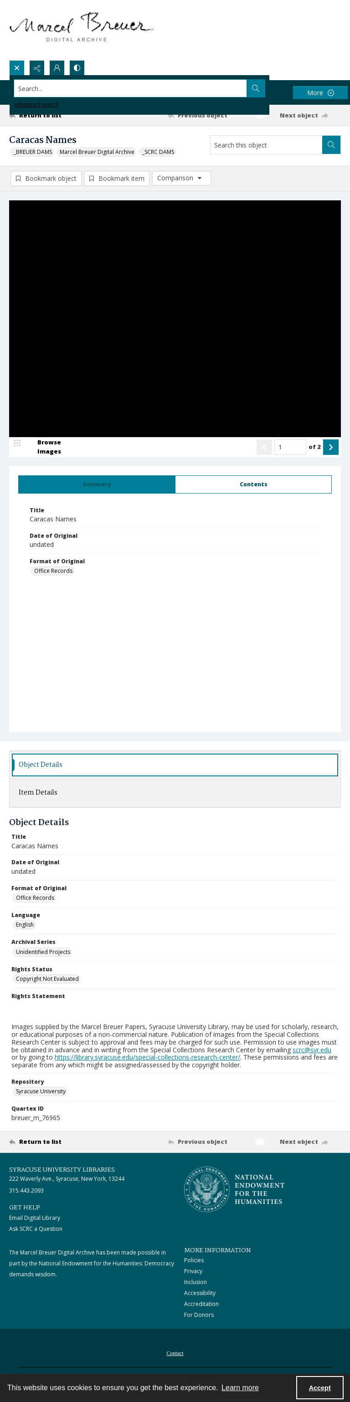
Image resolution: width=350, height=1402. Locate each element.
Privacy (193, 1271)
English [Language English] (25, 925)
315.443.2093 (26, 1191)
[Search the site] (141, 88)
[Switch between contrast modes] (77, 68)
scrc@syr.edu (312, 1049)
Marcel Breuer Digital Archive (97, 152)
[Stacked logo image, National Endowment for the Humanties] (234, 1189)
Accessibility (200, 1293)
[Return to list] (52, 115)
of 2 (315, 447)
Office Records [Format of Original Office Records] (53, 571)
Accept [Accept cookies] (320, 1388)
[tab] (97, 484)
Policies (194, 1260)
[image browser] (43, 447)
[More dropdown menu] (320, 92)
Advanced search (36, 104)
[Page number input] (290, 447)
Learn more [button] (240, 1388)
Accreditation (201, 1304)
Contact (174, 1354)
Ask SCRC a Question (35, 1229)
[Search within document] (331, 145)
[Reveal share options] (37, 68)
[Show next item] (331, 447)
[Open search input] (17, 68)
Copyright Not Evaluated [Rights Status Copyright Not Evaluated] (47, 979)
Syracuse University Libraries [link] (62, 1170)
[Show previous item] (264, 447)
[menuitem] (174, 1352)
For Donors (199, 1315)
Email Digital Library (34, 1218)
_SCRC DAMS (158, 152)
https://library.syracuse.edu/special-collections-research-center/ (147, 1057)
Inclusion (195, 1282)
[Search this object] (266, 145)
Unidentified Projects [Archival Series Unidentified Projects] (43, 952)
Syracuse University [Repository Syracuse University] (41, 1092)
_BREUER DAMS (33, 152)
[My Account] (57, 68)
